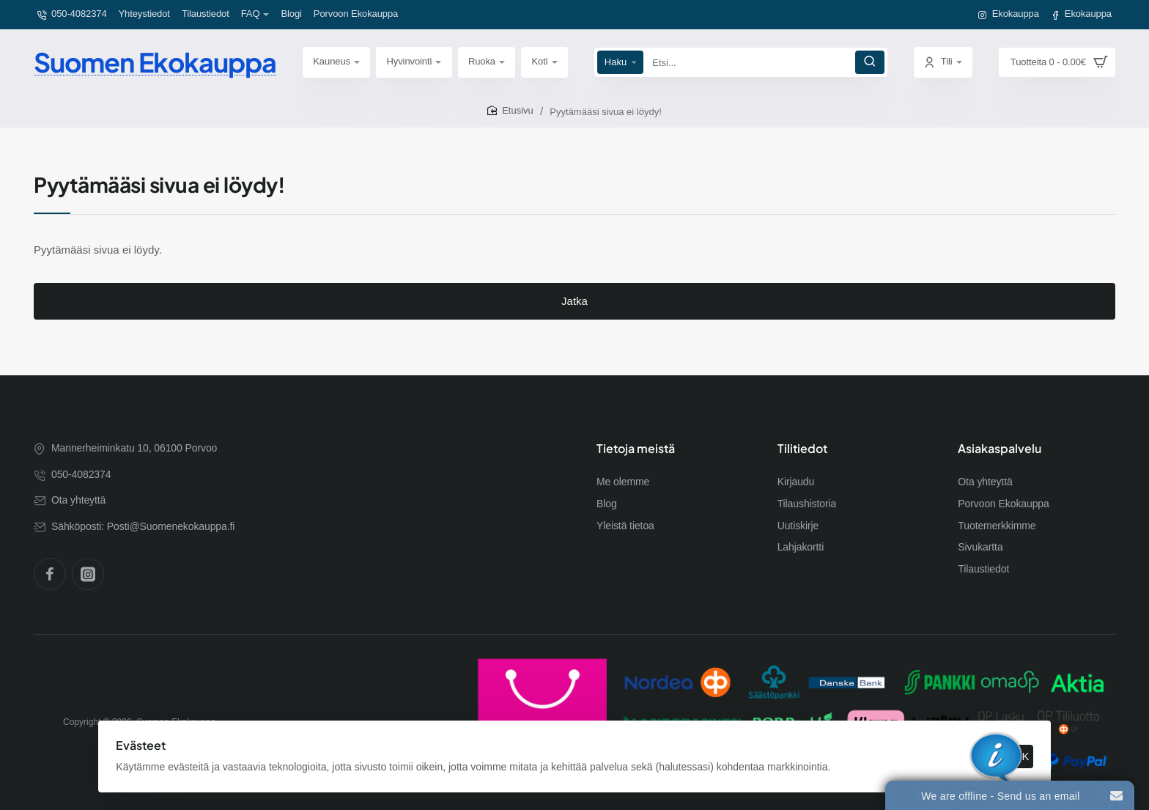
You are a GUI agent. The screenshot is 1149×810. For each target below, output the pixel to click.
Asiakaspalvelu (999, 448)
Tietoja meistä (635, 448)
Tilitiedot (802, 448)
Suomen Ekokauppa (155, 61)
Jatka (574, 312)
